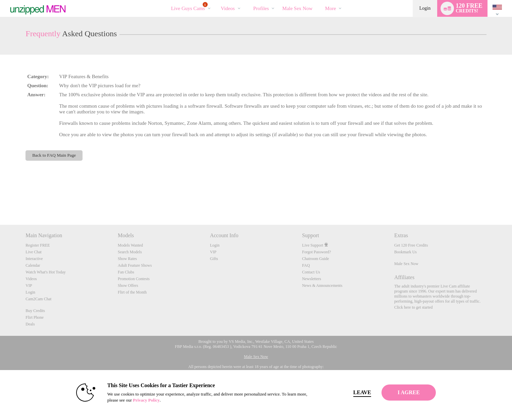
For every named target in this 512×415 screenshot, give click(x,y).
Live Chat (33, 252)
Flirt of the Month (132, 292)
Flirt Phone (34, 317)
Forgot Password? (316, 252)
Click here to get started (413, 307)
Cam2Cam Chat (38, 299)
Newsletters (311, 278)
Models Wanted (130, 245)
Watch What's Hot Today (45, 272)
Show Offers (128, 285)
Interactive (34, 258)
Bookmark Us (405, 252)
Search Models (130, 252)
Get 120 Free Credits (411, 245)
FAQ (306, 265)
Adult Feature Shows (135, 265)
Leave (350, 392)
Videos (228, 8)
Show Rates (127, 258)
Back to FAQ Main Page (54, 155)
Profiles (261, 8)
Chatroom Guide (315, 258)
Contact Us (311, 272)
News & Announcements (322, 285)
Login (424, 8)
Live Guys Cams (189, 6)
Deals (30, 324)
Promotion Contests (134, 278)
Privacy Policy (133, 400)
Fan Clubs (126, 272)
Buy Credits (35, 310)
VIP (28, 285)
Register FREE (37, 245)
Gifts (214, 258)
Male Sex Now (406, 263)
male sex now (297, 8)
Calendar (32, 265)
